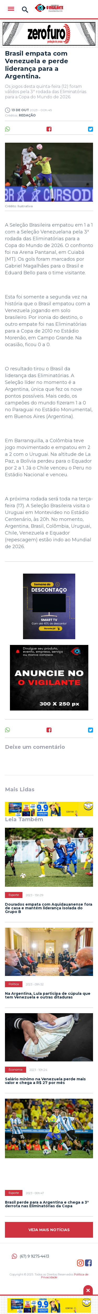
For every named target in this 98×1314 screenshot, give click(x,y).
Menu (11, 9)
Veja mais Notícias (49, 1229)
